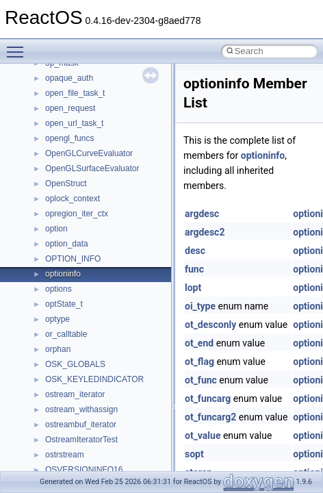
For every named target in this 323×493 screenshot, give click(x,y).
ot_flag (199, 361)
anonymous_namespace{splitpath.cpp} (115, 315)
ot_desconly (210, 324)
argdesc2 (204, 232)
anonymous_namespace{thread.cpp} (112, 346)
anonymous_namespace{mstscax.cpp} (115, 270)
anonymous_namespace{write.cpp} (109, 376)
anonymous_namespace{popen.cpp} (112, 300)
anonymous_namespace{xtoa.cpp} (108, 391)
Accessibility (67, 120)
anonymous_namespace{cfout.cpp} (109, 165)
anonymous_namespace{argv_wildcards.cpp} (127, 150)
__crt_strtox (66, 105)
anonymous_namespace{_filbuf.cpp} (111, 135)
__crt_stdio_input (76, 74)
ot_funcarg (208, 398)
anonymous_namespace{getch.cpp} (110, 225)
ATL (52, 406)
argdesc (202, 213)
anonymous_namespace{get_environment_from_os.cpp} (148, 210)
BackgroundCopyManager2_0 (99, 436)
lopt (193, 287)
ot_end (199, 343)
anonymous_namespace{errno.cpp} (110, 195)
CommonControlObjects (89, 466)
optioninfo (263, 155)
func (194, 269)
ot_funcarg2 (210, 417)
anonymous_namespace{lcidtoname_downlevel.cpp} (141, 255)
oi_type (200, 306)
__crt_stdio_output (79, 89)
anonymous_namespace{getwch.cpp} (113, 240)
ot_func (201, 380)
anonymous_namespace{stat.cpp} (107, 331)
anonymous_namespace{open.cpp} (109, 285)
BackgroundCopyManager (92, 421)
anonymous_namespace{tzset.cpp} (109, 361)
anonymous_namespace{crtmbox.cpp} (115, 180)
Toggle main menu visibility (18, 46)
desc (195, 250)
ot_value (202, 435)
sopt (194, 453)
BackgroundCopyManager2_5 (99, 451)
